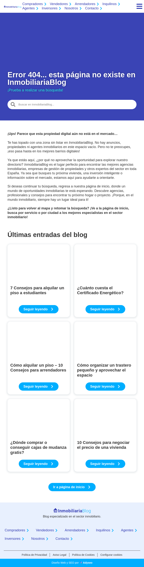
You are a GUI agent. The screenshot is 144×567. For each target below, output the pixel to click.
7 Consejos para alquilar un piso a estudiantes (37, 290)
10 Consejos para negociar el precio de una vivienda (103, 445)
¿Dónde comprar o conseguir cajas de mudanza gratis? (38, 447)
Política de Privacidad (34, 554)
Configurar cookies (111, 554)
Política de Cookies (83, 554)
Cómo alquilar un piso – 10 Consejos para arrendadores (38, 367)
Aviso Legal (59, 554)
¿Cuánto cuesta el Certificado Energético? (100, 290)
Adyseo (87, 562)
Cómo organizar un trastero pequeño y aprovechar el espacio (104, 370)
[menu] (139, 6)
